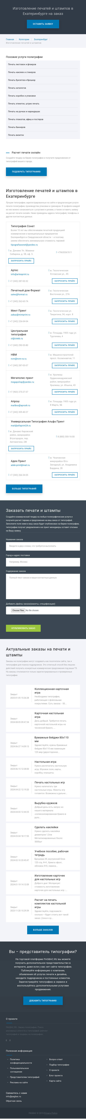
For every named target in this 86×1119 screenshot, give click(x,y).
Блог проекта (56, 1076)
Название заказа (14, 539)
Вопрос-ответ (56, 1060)
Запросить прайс (21, 260)
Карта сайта (55, 1081)
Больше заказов (43, 930)
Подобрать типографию (26, 171)
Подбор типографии (59, 1065)
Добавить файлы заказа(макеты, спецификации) (30, 604)
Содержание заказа (16, 571)
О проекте (54, 1070)
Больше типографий (24, 488)
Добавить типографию (43, 1001)
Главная (10, 39)
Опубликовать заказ (23, 628)
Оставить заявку (43, 24)
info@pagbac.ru (13, 1097)
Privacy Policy (50, 1113)
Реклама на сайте (19, 1083)
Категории (24, 39)
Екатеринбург (41, 39)
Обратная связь (14, 1101)
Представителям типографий (24, 1077)
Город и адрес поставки (18, 555)
